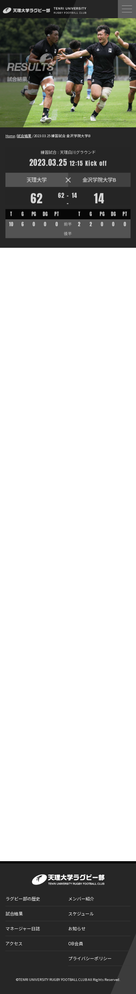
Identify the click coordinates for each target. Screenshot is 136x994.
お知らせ (77, 928)
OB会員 (75, 943)
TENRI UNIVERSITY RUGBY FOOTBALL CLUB (52, 979)
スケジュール (81, 913)
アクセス (13, 943)
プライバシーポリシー (90, 958)
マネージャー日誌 (22, 928)
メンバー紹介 (81, 898)
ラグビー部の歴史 (22, 898)
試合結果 (14, 913)
